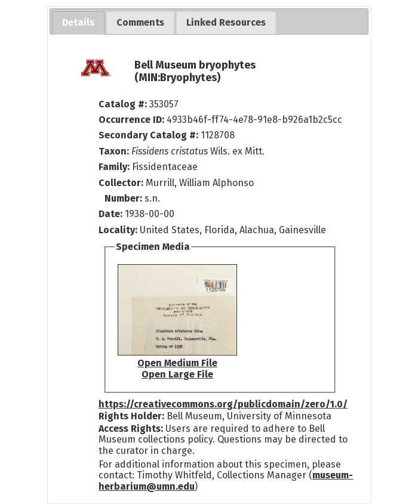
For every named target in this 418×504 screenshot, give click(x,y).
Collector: (122, 182)
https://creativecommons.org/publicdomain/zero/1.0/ (223, 404)
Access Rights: (131, 428)
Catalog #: (124, 104)
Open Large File (177, 374)
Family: (114, 166)
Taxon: (114, 151)
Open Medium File (177, 363)
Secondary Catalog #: (148, 135)
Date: (110, 213)
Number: (125, 198)
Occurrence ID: (133, 119)
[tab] (78, 23)
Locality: (118, 230)
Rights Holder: (131, 416)
